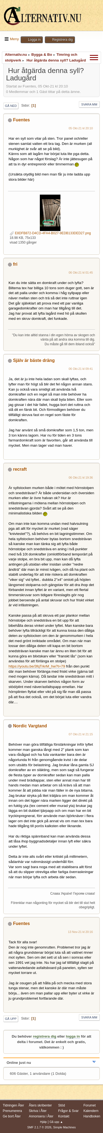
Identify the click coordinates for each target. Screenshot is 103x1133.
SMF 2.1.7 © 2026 (39, 1127)
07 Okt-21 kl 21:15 (81, 734)
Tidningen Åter (13, 1105)
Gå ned (11, 105)
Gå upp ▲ (56, 1121)
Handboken (91, 1116)
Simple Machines (64, 1127)
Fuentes (21, 120)
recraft (20, 469)
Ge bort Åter (12, 1116)
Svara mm (89, 104)
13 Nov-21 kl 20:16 (80, 931)
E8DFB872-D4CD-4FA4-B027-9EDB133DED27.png (50, 233)
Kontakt (63, 1116)
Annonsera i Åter (41, 1116)
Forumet (89, 1105)
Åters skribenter (40, 1105)
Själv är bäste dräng (34, 360)
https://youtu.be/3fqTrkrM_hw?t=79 (37, 666)
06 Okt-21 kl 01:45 (81, 272)
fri (15, 264)
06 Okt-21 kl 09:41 (81, 368)
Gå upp (10, 1018)
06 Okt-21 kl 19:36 (81, 477)
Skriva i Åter (38, 1111)
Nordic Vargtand (30, 726)
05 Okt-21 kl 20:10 (81, 128)
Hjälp (43, 1121)
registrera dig (44, 1036)
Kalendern (91, 1111)
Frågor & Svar (68, 1111)
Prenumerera (12, 1111)
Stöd (61, 1105)
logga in (73, 1036)
